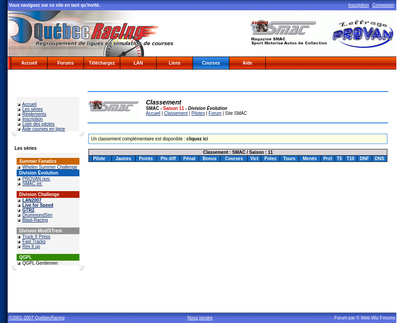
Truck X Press (36, 236)
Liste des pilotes (38, 124)
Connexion (383, 5)
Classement (176, 113)
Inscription (358, 5)
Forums (65, 63)
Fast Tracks (34, 241)
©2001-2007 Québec (37, 317)
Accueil (29, 63)
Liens (174, 63)
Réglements (34, 114)
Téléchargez (102, 63)
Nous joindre (200, 317)
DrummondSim (37, 215)
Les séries (32, 109)
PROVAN (36, 178)
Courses (211, 63)
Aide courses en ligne (43, 129)
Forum (215, 113)
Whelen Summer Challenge (49, 167)
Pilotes (198, 113)
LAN (138, 63)
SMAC (32, 183)
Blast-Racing (35, 220)
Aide (247, 63)
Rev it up (31, 246)
